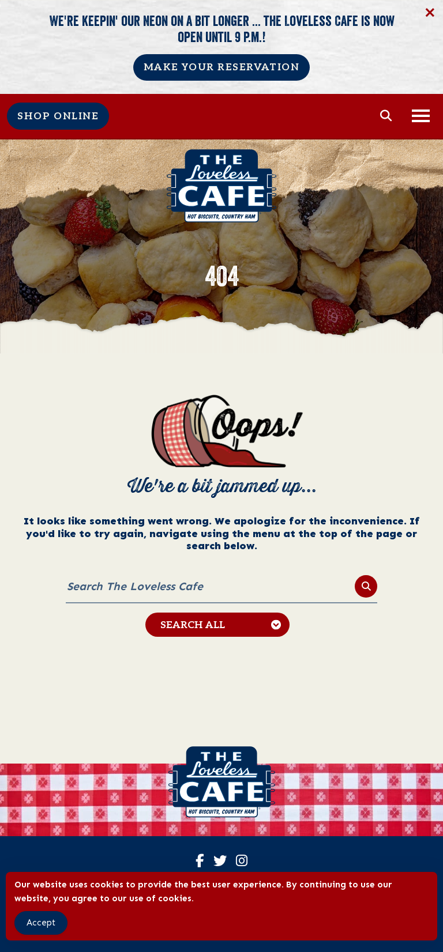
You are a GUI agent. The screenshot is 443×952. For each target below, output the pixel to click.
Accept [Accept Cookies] (41, 922)
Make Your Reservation (222, 67)
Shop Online (58, 116)
